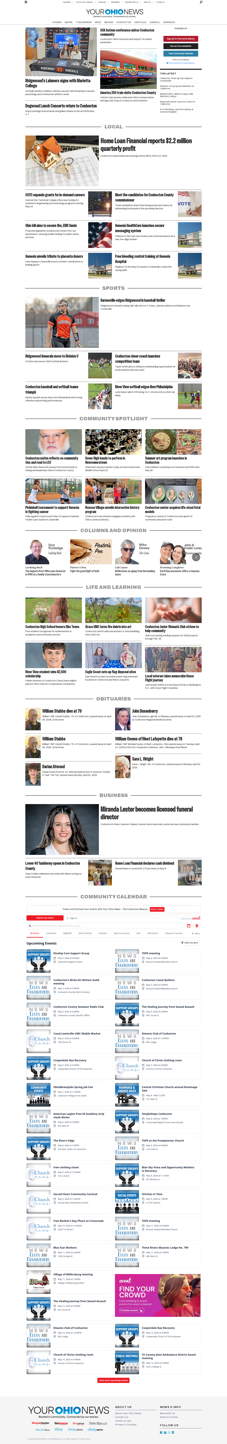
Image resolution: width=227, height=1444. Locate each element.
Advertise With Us (131, 2)
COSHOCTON (123, 22)
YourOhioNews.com (55, 1439)
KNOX (98, 22)
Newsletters (115, 2)
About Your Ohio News (128, 1413)
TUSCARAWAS (84, 22)
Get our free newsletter (180, 46)
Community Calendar (84, 2)
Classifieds (67, 2)
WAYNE (69, 22)
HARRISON (169, 22)
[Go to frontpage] (114, 12)
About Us (147, 2)
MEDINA (108, 22)
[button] (196, 557)
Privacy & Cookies (126, 1424)
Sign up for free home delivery (181, 39)
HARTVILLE (140, 22)
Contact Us (160, 2)
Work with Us (167, 1413)
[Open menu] (26, 2)
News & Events (169, 1417)
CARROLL (155, 22)
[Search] (201, 2)
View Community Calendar (181, 53)
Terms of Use (123, 1421)
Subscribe (102, 2)
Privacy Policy (84, 1439)
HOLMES (57, 22)
